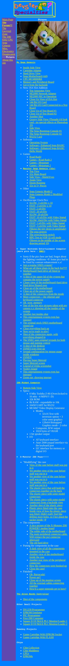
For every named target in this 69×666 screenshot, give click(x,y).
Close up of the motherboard (37, 289)
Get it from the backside (35, 85)
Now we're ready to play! (36, 332)
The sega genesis (38, 232)
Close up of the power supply (38, 292)
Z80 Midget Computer (28, 384)
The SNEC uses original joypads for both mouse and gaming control (44, 342)
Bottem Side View (32, 389)
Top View (34, 171)
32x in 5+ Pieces (37, 186)
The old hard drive (38, 544)
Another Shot (36, 117)
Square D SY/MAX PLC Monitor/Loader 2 (45, 626)
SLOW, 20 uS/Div (38, 215)
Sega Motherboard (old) (35, 76)
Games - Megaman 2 (40, 166)
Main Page (7, 19)
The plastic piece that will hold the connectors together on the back (47, 491)
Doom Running (37, 183)
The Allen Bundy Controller (33, 595)
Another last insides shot (35, 315)
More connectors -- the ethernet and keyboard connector (41, 299)
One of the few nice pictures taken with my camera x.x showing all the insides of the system (45, 309)
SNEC (41, 252)
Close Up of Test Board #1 (43, 111)
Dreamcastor (8, 54)
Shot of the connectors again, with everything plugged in (40, 336)
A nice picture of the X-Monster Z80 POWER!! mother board (48, 528)
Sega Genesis (6, 44)
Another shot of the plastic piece (46, 506)
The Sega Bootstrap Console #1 (45, 131)
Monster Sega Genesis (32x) (39, 168)
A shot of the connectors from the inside (43, 295)
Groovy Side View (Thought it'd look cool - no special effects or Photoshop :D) (48, 123)
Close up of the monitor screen (45, 581)
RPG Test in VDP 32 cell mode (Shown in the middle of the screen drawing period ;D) (47, 241)
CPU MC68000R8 (32, 79)
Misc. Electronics (8, 50)
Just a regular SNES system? (37, 266)
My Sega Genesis (26, 62)
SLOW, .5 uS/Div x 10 (41, 203)
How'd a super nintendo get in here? (47, 590)
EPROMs (28, 659)
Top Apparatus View (39, 91)
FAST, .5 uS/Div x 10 (40, 206)
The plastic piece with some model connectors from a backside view (47, 502)
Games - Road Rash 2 (40, 160)
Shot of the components (35, 601)
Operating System (38, 143)
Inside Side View (31, 68)
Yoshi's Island (30, 369)
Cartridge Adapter (32, 71)
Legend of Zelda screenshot (37, 367)
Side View (34, 128)
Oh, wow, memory (32, 303)
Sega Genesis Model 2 (40, 192)
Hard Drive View (32, 73)
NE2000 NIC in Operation (42, 97)
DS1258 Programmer (34, 612)
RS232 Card (35, 137)
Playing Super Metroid (34, 361)
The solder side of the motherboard (47, 532)
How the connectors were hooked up (48, 567)
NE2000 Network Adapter (42, 94)
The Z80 (6, 37)
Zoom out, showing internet (37, 378)
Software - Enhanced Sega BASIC (47, 145)
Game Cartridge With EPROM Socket (42, 637)
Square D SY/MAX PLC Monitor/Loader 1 (45, 623)
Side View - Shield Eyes (41, 177)
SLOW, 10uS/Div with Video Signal (47, 220)
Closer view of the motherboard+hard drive (45, 283)
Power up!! (35, 578)
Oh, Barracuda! (37, 575)
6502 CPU (7, 39)
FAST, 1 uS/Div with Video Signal (47, 223)
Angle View (35, 180)
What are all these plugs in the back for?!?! (45, 269)
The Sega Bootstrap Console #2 (45, 134)
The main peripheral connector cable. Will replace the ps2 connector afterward (48, 538)
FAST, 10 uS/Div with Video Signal (47, 217)
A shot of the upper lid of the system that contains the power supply (44, 279)
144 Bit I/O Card (38, 102)
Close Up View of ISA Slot (43, 99)
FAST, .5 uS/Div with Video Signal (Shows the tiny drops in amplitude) (47, 228)
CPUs (26, 656)
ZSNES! (27, 358)
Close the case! (37, 570)
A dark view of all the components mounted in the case (47, 551)
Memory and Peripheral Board (38, 82)
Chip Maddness (31, 654)
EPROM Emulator (32, 615)
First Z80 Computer (33, 620)
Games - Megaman (39, 163)
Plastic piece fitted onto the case (45, 509)
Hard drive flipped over (35, 286)
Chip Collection (31, 651)
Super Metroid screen (34, 364)
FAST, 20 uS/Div (38, 212)
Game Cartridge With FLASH (38, 640)
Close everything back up (36, 329)
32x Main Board (37, 174)
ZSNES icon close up (34, 349)
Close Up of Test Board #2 (43, 114)
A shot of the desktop (34, 346)
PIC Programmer (31, 617)
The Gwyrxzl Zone (6, 31)
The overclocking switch (42, 235)
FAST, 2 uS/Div (37, 209)
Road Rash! (35, 157)
